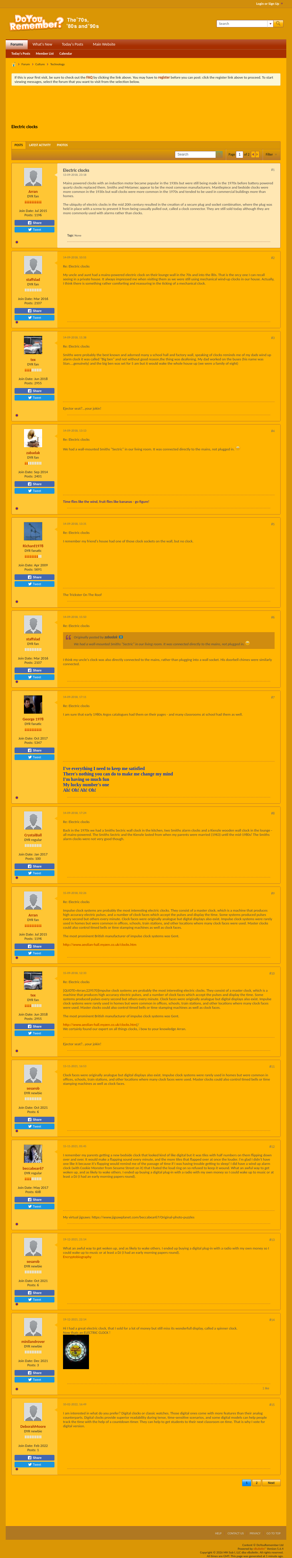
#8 (273, 813)
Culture (40, 64)
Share (34, 222)
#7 (273, 697)
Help (218, 1533)
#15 (272, 1405)
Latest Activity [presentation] (40, 145)
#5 (273, 524)
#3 (273, 338)
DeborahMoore (33, 1426)
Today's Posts (72, 44)
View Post (121, 637)
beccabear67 (33, 1168)
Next (271, 1483)
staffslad (33, 279)
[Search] (244, 23)
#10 (272, 973)
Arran (33, 191)
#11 (272, 1067)
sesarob (33, 1088)
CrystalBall (33, 835)
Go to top (273, 1533)
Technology (57, 64)
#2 (273, 258)
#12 (272, 1147)
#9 (273, 893)
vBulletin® (260, 1549)
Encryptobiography (77, 1257)
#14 (272, 1320)
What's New (42, 44)
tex (33, 359)
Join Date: (26, 211)
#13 (272, 1240)
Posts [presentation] (19, 145)
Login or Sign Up (269, 4)
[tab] (18, 145)
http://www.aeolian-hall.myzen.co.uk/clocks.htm (99, 944)
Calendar (65, 54)
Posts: (29, 215)
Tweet (34, 230)
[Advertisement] (146, 106)
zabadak (33, 452)
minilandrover (33, 1341)
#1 (273, 170)
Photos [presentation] (62, 145)
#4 (273, 431)
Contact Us (236, 1533)
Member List (45, 54)
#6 (273, 617)
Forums (17, 44)
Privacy (255, 1533)
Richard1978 (33, 546)
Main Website (104, 44)
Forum (26, 64)
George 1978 (33, 719)
